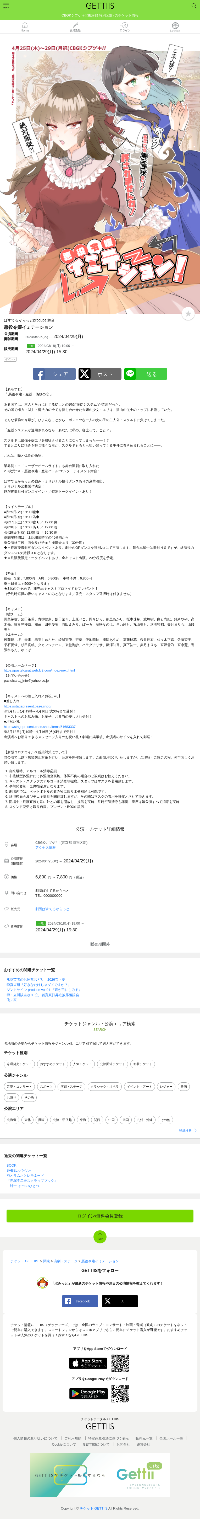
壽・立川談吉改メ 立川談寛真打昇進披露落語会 (43, 995)
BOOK (11, 1165)
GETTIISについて (96, 1444)
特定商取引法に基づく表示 (108, 1438)
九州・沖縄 (145, 1120)
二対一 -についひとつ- (23, 1186)
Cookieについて (64, 1444)
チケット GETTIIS (94, 1508)
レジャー (166, 1086)
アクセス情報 (45, 848)
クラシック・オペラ (105, 1086)
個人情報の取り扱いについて (35, 1438)
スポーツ (46, 1086)
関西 (97, 1120)
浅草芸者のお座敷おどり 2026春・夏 (36, 979)
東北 (27, 1120)
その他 (29, 1097)
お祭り (11, 1097)
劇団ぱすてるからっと (52, 909)
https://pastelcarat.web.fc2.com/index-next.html (39, 670)
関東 (41, 1120)
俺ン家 (12, 1000)
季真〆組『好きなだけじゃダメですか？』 (39, 985)
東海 (83, 1120)
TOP (100, 1238)
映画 (184, 1086)
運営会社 (143, 1444)
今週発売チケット (19, 1064)
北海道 (11, 1120)
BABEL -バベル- (19, 1170)
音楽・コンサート (19, 1086)
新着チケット (142, 1064)
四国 (126, 1120)
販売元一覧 (144, 1438)
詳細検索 (185, 1130)
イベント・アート (139, 1086)
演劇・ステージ (71, 1086)
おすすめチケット (52, 1064)
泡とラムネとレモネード (25, 1176)
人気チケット (82, 1064)
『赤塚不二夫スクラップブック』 (32, 1181)
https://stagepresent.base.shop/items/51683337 (40, 727)
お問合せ (123, 1444)
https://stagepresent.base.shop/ (27, 706)
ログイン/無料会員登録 (100, 1216)
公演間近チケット (112, 1064)
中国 (111, 1120)
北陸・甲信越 (62, 1120)
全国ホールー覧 (171, 1438)
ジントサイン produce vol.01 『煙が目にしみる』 (44, 990)
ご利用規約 (72, 1438)
